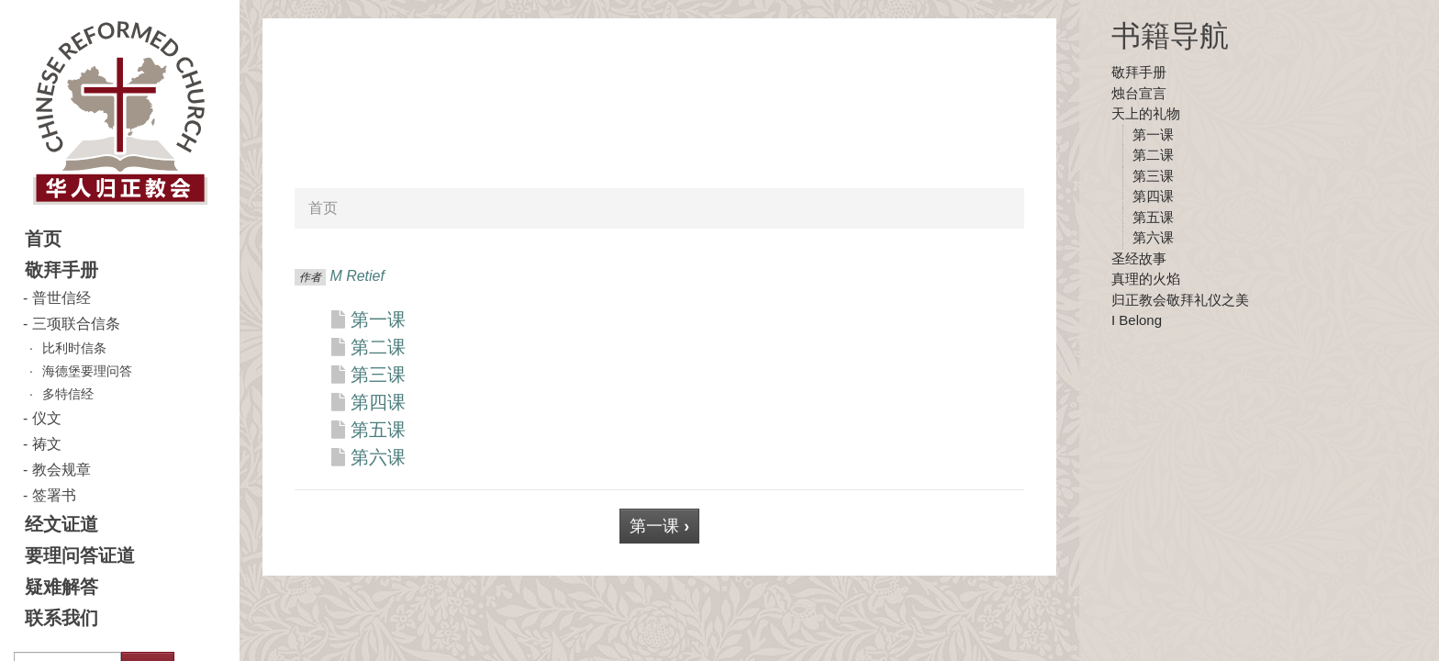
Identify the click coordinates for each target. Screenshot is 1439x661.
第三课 (1153, 176)
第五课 (1153, 217)
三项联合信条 (76, 323)
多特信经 (68, 394)
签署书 (54, 495)
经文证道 (61, 524)
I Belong (1136, 320)
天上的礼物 (1145, 113)
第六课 (1153, 237)
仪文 (46, 418)
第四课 (1153, 196)
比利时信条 (74, 348)
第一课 (1153, 134)
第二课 (1153, 154)
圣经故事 (1138, 258)
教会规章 (61, 469)
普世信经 (61, 298)
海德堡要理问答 (87, 371)
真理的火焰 (1145, 278)
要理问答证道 (80, 555)
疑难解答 (61, 587)
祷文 (46, 444)
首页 (43, 239)
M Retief (357, 276)
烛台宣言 (1138, 93)
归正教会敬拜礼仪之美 (1180, 300)
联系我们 (61, 618)
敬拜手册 (61, 270)
